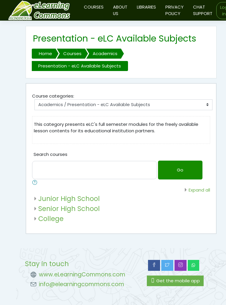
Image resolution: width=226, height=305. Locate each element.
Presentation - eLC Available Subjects (79, 66)
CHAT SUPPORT (202, 10)
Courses (72, 53)
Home (45, 53)
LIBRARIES (146, 7)
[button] (36, 183)
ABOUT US (120, 10)
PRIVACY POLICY (174, 10)
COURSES (94, 7)
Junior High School (69, 198)
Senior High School (69, 208)
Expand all (199, 190)
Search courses (50, 154)
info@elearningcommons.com (81, 284)
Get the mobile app (175, 281)
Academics (105, 53)
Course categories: (53, 96)
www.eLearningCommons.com (82, 274)
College (51, 218)
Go (180, 170)
